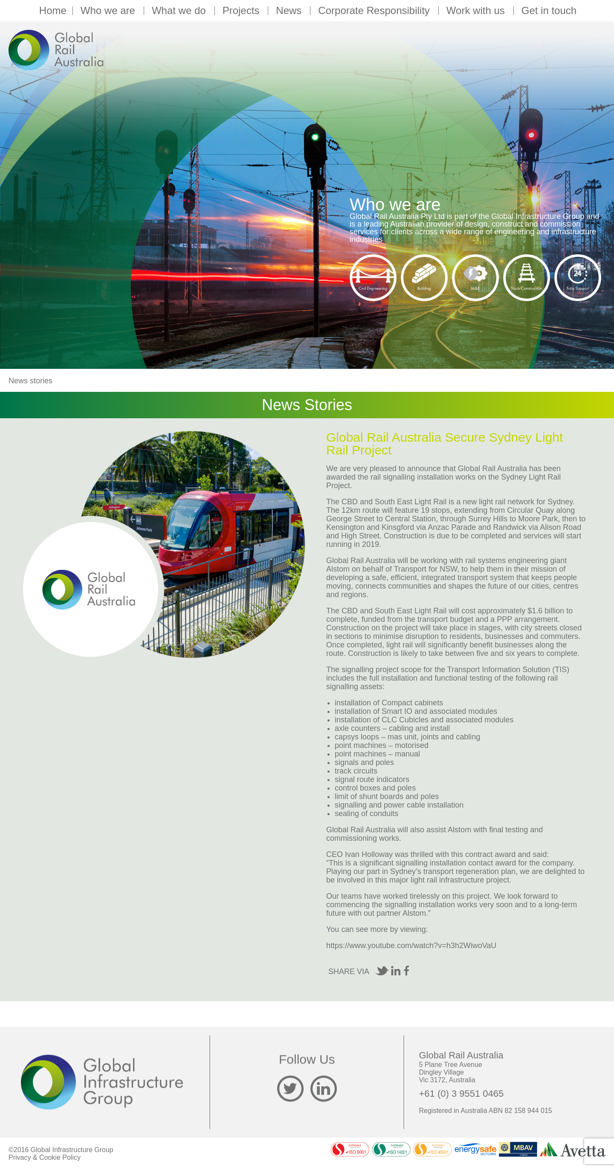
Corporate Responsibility (375, 10)
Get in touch (548, 10)
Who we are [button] (109, 10)
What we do (180, 10)
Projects (242, 10)
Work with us (476, 10)
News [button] (290, 10)
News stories (30, 381)
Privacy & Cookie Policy (45, 1157)
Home (53, 10)
